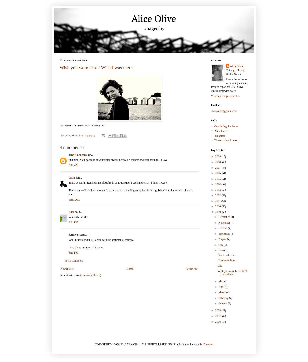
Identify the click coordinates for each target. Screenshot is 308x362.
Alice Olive (236, 66)
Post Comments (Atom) (88, 275)
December (224, 216)
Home (130, 268)
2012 (218, 195)
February (223, 298)
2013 (218, 189)
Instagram (220, 135)
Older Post (192, 268)
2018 (218, 162)
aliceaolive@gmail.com (224, 111)
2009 (218, 212)
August (222, 239)
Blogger (208, 344)
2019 (218, 156)
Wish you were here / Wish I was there (96, 67)
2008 (218, 310)
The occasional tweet (226, 140)
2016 (218, 173)
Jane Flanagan (77, 154)
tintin (72, 177)
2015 (218, 178)
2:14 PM (73, 222)
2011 (218, 201)
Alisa (71, 211)
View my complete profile (225, 96)
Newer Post (67, 268)
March (222, 292)
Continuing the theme (226, 126)
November (224, 222)
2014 (218, 184)
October (223, 228)
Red (220, 265)
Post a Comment (74, 260)
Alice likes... (221, 131)
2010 (218, 206)
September (224, 233)
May (221, 281)
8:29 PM (73, 252)
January (223, 303)
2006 (218, 321)
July (221, 244)
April (221, 286)
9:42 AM (73, 165)
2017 (218, 167)
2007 (218, 316)
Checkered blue (226, 260)
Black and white (227, 255)
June (221, 250)
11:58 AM (74, 199)
